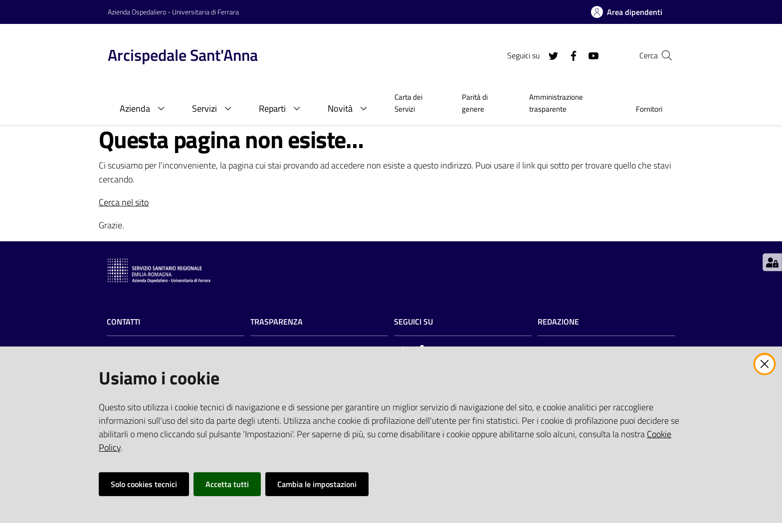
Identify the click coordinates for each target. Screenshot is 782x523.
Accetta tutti (227, 484)
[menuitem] (416, 104)
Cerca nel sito (124, 202)
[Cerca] (662, 55)
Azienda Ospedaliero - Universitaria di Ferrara (173, 11)
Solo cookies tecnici (144, 484)
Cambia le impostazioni (317, 484)
